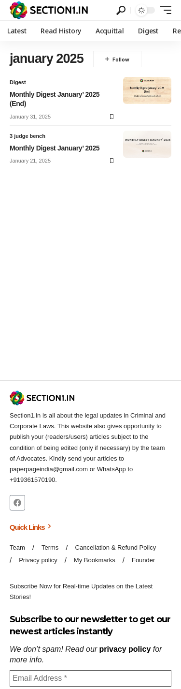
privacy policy (125, 649)
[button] (121, 10)
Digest (18, 82)
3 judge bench (27, 136)
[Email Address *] (90, 678)
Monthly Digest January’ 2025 (54, 148)
